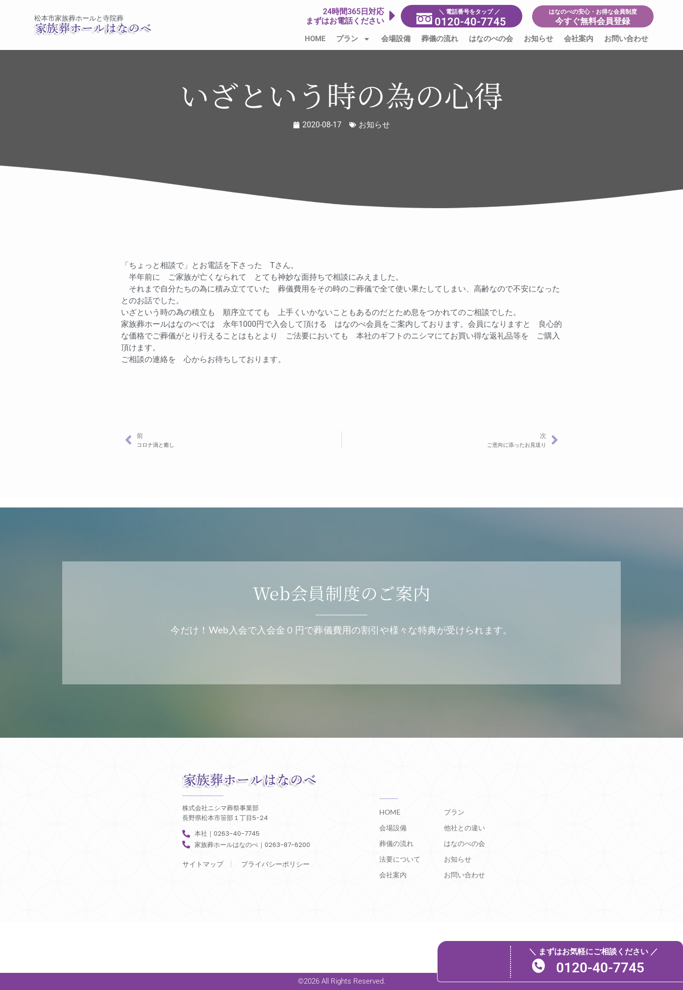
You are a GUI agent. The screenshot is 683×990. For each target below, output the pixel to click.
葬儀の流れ (439, 38)
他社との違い (464, 827)
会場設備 (396, 38)
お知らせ (538, 38)
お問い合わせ (626, 38)
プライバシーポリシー (275, 864)
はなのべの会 (491, 38)
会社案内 (578, 38)
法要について (399, 859)
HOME (315, 38)
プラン (353, 39)
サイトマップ (202, 864)
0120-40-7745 (628, 967)
